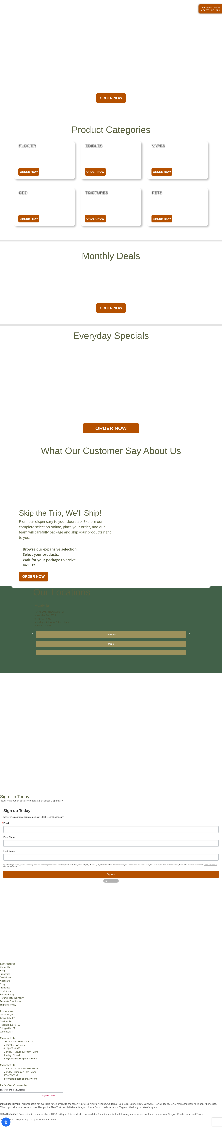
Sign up (111, 874)
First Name (9, 837)
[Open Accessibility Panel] (5, 1122)
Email (6, 823)
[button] (32, 632)
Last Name (9, 851)
